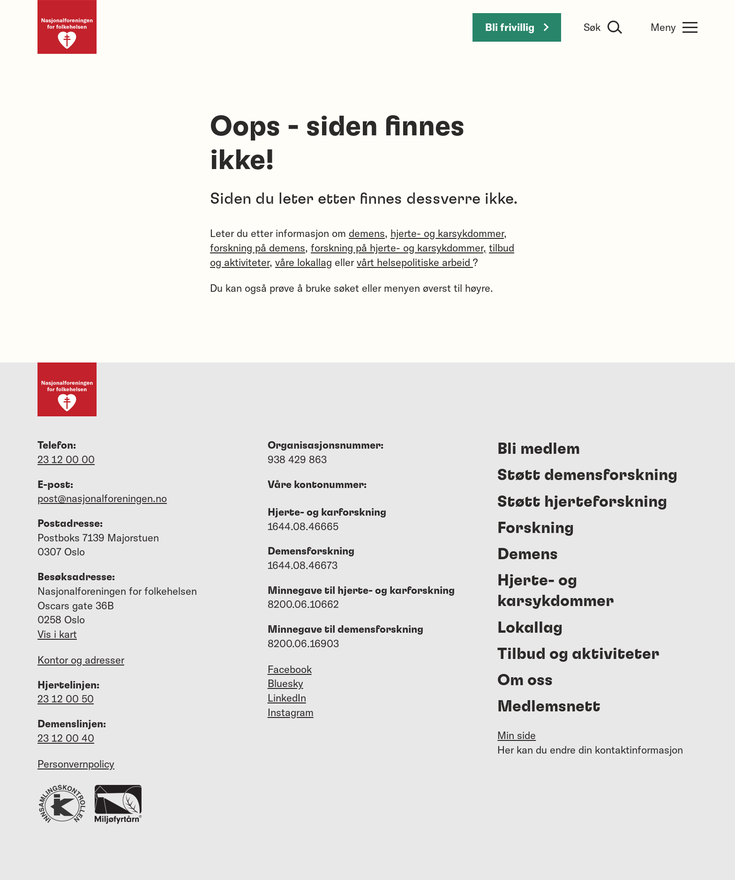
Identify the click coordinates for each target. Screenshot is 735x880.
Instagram (291, 712)
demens (367, 233)
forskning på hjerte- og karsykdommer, (398, 247)
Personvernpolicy (76, 763)
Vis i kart (57, 634)
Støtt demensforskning (587, 475)
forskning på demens (257, 247)
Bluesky (285, 683)
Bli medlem (538, 449)
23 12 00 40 (66, 738)
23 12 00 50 (66, 698)
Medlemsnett (548, 707)
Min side (516, 735)
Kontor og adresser (81, 659)
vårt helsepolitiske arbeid (415, 262)
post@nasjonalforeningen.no (102, 498)
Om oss (525, 680)
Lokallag (529, 628)
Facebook (290, 669)
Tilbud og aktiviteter (578, 654)
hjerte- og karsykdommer (447, 233)
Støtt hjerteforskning (582, 502)
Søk (592, 27)
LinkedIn (287, 697)
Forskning (535, 528)
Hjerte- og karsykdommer (555, 591)
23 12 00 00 (66, 459)
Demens (527, 554)
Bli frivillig (516, 27)
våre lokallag (303, 262)
